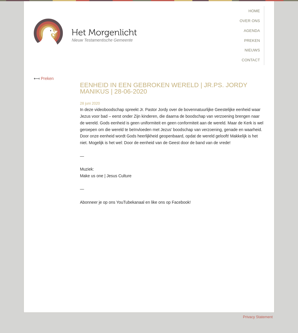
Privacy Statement (258, 317)
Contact (251, 60)
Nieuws (252, 50)
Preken (252, 40)
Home (254, 11)
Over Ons (250, 21)
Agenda (252, 30)
